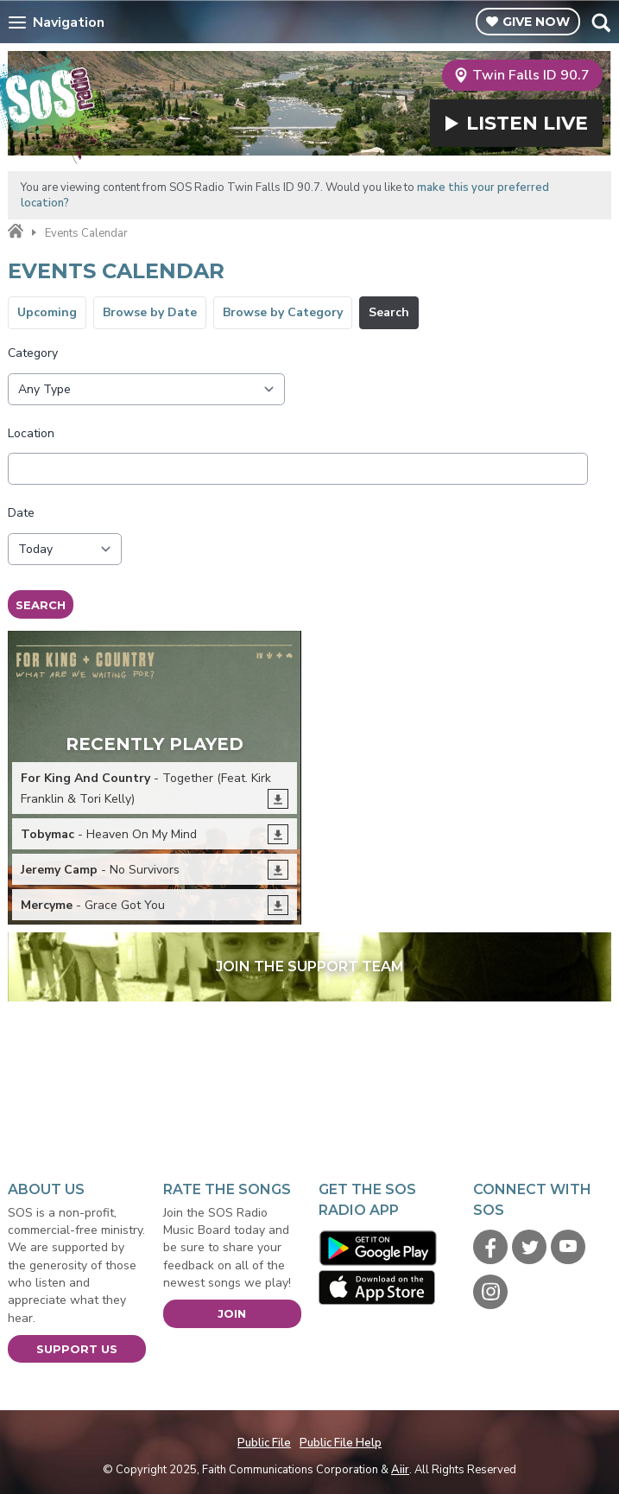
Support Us (76, 1349)
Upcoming (47, 312)
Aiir (400, 1470)
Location (31, 433)
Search (389, 312)
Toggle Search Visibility (600, 22)
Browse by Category (283, 312)
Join (232, 1313)
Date (21, 513)
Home (15, 231)
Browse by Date (150, 312)
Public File (264, 1443)
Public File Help (341, 1443)
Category (33, 353)
